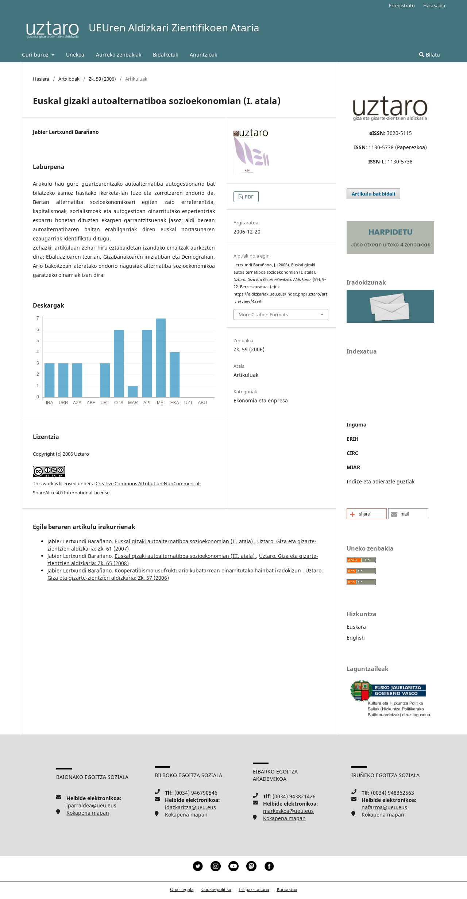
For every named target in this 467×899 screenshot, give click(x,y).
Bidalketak (165, 54)
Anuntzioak (203, 54)
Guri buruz (36, 54)
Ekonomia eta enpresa (261, 400)
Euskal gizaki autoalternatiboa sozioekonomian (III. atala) (185, 555)
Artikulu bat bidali (373, 193)
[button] (367, 513)
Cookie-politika (216, 889)
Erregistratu (402, 5)
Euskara (356, 626)
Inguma (356, 424)
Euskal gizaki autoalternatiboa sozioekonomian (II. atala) (184, 541)
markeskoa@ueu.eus (288, 810)
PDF (249, 196)
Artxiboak (69, 79)
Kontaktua (287, 889)
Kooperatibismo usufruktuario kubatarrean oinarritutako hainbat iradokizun (208, 570)
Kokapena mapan (87, 812)
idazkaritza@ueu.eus (190, 807)
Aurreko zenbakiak (118, 54)
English (356, 637)
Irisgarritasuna (254, 889)
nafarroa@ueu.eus (384, 807)
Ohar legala (182, 889)
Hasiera (41, 79)
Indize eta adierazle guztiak (380, 481)
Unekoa (75, 54)
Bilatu (429, 54)
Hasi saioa (434, 5)
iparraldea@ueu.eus (91, 805)
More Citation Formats (263, 314)
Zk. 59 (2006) (102, 79)
